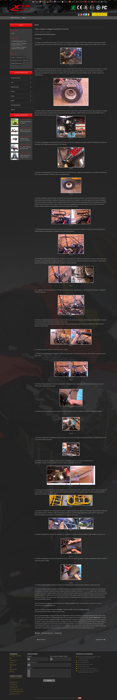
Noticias (11, 662)
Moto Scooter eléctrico (15, 693)
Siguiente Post (101, 639)
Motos (12, 100)
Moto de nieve (15, 86)
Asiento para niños (21, 57)
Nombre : (29, 656)
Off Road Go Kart (15, 77)
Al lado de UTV (13, 684)
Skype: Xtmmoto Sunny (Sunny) (85, 664)
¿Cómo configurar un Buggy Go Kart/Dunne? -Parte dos (18, 43)
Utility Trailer (26, 60)
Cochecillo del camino (16, 60)
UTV (12, 82)
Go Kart (13, 57)
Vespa (12, 95)
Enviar (49, 680)
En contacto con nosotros (65, 14)
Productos (47, 14)
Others (13, 109)
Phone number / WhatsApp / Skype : (59, 656)
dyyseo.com (75, 697)
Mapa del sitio (13, 664)
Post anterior (40, 639)
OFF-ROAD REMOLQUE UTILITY (19, 40)
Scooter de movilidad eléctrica (17, 691)
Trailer (13, 91)
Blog (23, 17)
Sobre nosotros (33, 14)
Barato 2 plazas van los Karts (16, 688)
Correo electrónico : (32, 661)
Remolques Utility (14, 686)
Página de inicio (17, 14)
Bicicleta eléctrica (16, 104)
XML (11, 666)
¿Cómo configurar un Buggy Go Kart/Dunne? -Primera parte (18, 47)
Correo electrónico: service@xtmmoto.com (88, 668)
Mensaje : (30, 667)
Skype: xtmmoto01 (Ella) (83, 666)
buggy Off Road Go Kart (16, 63)
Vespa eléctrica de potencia (16, 677)
